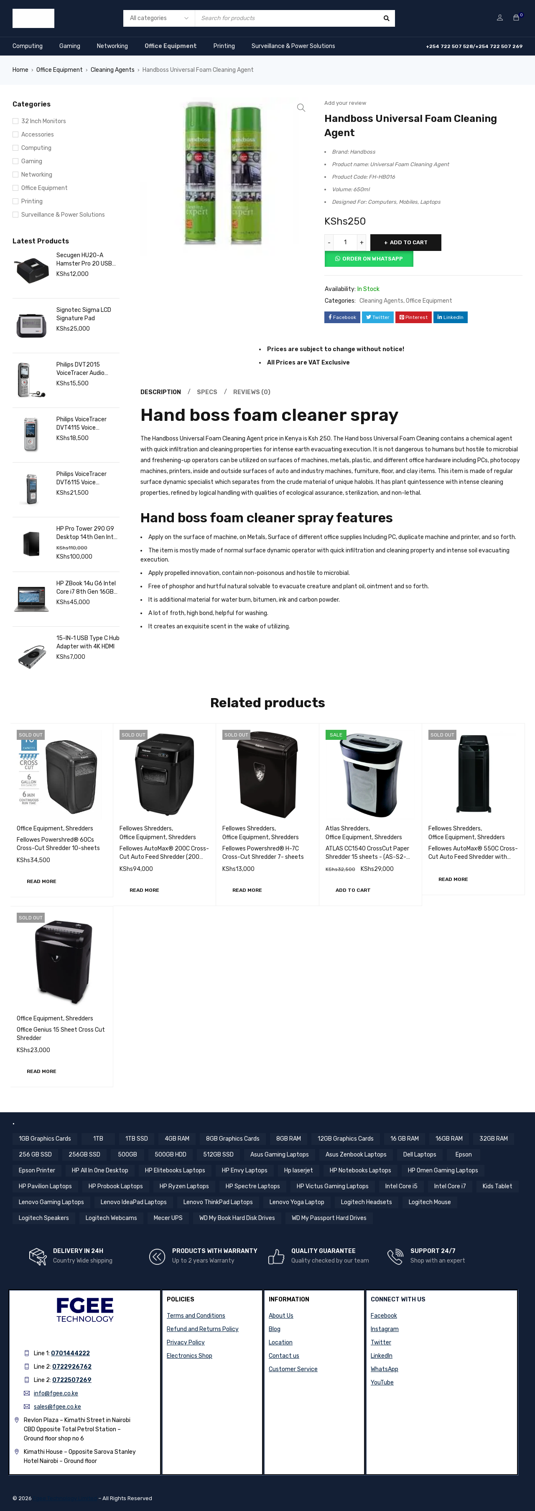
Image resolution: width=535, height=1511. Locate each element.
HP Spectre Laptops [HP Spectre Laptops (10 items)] (253, 1186)
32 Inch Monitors (43, 121)
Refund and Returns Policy (203, 1329)
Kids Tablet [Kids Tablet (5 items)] (497, 1186)
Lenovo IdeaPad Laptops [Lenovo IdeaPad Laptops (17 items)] (134, 1202)
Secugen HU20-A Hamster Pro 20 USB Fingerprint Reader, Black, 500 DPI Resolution (84, 260)
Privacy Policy (186, 1342)
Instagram (385, 1329)
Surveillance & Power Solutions (293, 46)
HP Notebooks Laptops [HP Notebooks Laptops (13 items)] (360, 1170)
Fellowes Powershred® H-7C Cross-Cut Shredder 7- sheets (263, 853)
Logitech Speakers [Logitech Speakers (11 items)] (44, 1218)
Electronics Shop (189, 1355)
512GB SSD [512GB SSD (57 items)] (218, 1154)
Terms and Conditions (196, 1315)
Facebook (384, 1315)
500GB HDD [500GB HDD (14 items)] (170, 1154)
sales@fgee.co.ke (57, 1406)
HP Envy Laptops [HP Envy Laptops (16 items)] (245, 1170)
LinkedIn (381, 1355)
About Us (281, 1315)
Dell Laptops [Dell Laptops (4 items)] (419, 1154)
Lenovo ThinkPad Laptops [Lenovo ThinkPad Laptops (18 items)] (218, 1202)
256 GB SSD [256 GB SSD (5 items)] (35, 1154)
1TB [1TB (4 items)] (98, 1138)
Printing (224, 46)
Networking (112, 46)
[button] (353, 890)
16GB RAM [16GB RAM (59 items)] (449, 1138)
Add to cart (409, 242)
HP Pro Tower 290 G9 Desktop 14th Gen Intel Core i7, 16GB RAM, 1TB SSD (87, 533)
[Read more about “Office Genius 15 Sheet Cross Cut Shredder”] (41, 1071)
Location (281, 1342)
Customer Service (293, 1369)
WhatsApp (384, 1369)
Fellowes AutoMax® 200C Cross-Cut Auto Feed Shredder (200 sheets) (164, 857)
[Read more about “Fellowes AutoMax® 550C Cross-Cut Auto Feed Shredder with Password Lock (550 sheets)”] (453, 879)
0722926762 (72, 1366)
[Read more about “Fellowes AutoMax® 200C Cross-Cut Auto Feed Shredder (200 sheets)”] (144, 890)
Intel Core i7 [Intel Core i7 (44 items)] (450, 1186)
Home (20, 69)
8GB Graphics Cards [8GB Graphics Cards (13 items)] (233, 1138)
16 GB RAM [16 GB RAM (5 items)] (404, 1138)
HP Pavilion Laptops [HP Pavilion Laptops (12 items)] (45, 1186)
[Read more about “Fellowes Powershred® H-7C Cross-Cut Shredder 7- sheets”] (247, 890)
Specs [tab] (207, 392)
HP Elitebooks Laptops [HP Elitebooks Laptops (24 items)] (175, 1170)
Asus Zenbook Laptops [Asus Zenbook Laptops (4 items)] (356, 1154)
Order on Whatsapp (372, 259)
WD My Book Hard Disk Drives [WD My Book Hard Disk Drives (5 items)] (237, 1218)
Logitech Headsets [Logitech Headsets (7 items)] (366, 1202)
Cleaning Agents (113, 69)
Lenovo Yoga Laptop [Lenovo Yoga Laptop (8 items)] (297, 1202)
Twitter (381, 1342)
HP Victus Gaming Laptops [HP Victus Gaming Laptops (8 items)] (333, 1186)
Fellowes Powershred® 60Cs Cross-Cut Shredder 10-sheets (58, 844)
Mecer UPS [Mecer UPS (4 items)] (168, 1218)
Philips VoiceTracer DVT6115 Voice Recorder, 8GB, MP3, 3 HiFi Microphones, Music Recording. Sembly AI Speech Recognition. (87, 479)
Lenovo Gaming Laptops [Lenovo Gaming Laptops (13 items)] (51, 1202)
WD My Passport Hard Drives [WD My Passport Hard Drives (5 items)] (329, 1218)
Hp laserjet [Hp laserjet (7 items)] (298, 1170)
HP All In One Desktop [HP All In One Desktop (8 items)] (100, 1170)
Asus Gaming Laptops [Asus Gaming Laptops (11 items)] (279, 1154)
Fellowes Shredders (146, 828)
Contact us (284, 1355)
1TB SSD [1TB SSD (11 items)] (136, 1138)
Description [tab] (160, 392)
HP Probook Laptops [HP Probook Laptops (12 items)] (116, 1186)
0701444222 (70, 1353)
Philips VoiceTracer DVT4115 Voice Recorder (81, 424)
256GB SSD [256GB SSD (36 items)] (84, 1154)
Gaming (69, 46)
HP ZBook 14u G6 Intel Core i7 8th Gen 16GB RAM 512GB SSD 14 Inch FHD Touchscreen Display (86, 588)
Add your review (345, 103)
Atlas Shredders (347, 828)
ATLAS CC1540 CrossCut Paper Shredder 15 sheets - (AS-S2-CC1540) (367, 857)
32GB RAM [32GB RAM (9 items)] (493, 1138)
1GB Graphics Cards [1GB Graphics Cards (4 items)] (45, 1138)
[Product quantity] (345, 243)
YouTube (382, 1382)
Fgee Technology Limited (65, 1498)
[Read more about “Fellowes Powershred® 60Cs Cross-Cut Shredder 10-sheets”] (41, 881)
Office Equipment (171, 46)
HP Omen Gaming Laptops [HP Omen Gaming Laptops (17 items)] (443, 1170)
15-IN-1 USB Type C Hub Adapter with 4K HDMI (88, 642)
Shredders (79, 828)
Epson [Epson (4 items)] (464, 1154)
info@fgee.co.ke (56, 1393)
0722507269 (72, 1380)
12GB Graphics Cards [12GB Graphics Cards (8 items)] (346, 1138)
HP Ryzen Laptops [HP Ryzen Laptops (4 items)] (184, 1186)
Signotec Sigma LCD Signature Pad (83, 314)
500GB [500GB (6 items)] (127, 1154)
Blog (274, 1329)
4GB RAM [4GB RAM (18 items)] (177, 1138)
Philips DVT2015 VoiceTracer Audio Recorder (80, 369)
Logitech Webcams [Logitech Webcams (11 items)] (111, 1218)
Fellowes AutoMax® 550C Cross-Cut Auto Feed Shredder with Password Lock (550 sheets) (473, 857)
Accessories (37, 134)
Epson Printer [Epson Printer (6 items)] (37, 1170)
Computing (28, 46)
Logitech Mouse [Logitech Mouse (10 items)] (430, 1202)
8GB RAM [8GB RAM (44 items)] (288, 1138)
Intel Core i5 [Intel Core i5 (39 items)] (401, 1186)
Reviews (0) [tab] (251, 392)
